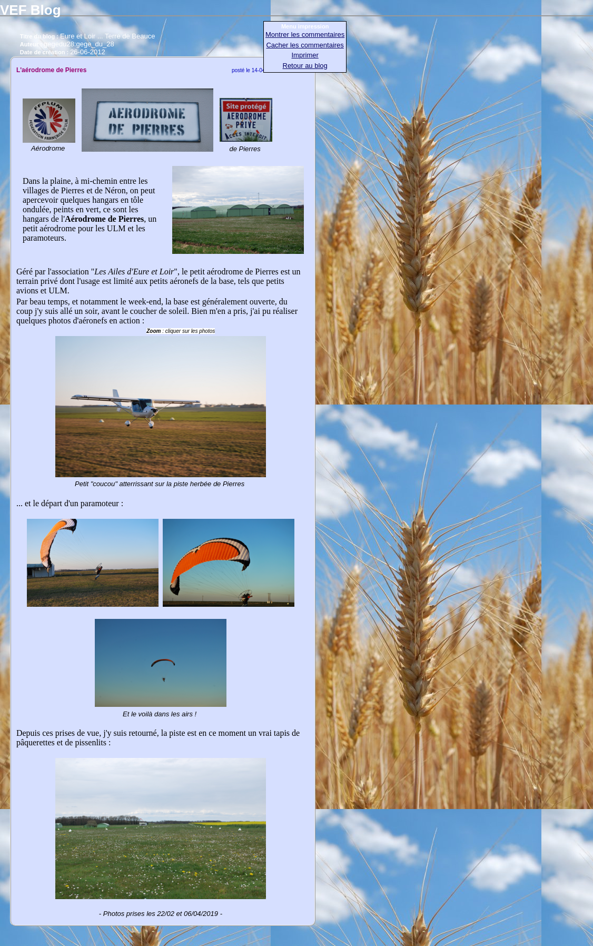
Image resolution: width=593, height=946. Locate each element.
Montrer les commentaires (304, 34)
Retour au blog (305, 66)
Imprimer (305, 55)
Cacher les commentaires (304, 45)
